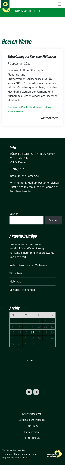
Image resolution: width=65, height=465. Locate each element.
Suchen (14, 209)
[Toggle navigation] (59, 22)
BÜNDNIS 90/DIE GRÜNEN (27, 11)
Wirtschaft (15, 268)
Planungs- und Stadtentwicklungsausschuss (29, 102)
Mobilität (15, 276)
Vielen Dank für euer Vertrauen (28, 260)
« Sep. (31, 355)
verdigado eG (21, 452)
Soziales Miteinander (22, 285)
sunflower (26, 449)
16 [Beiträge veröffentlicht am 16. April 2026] (32, 327)
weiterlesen (49, 113)
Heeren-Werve (16, 106)
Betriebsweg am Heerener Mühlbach (32, 52)
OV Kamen (19, 7)
